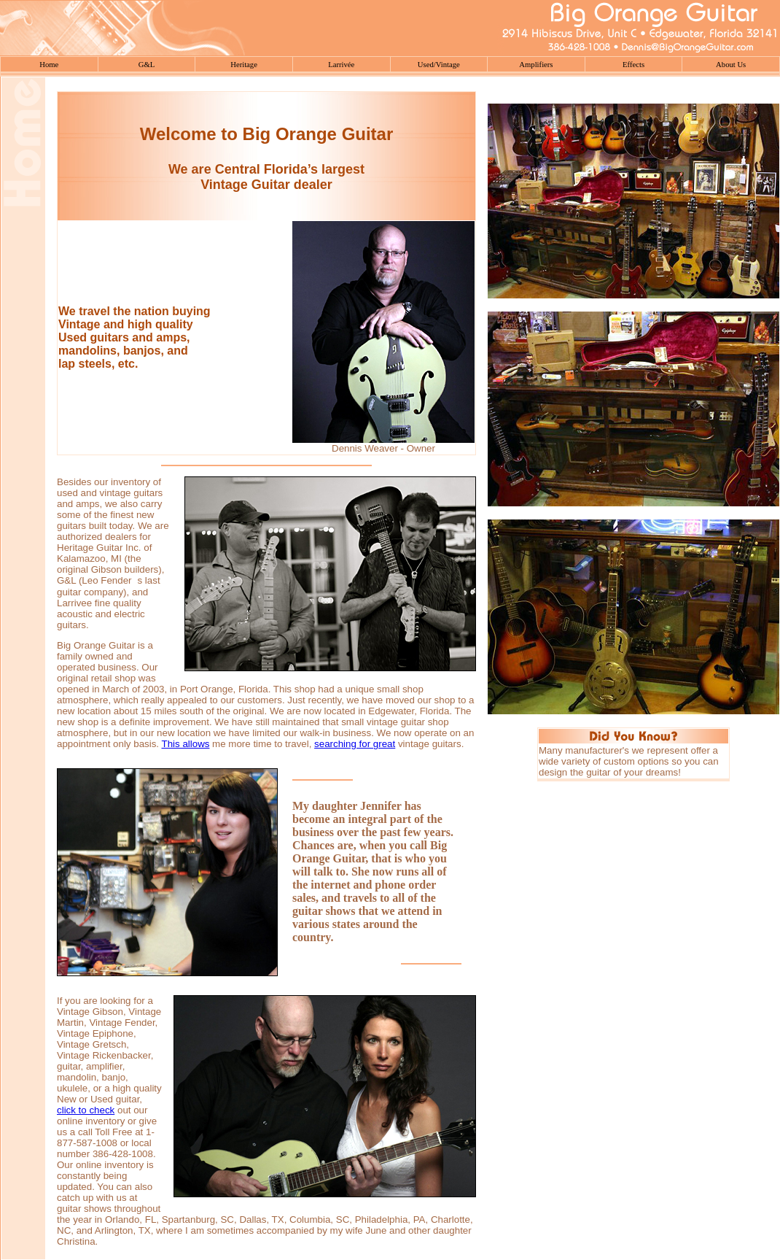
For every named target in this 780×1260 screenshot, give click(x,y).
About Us (731, 65)
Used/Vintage (439, 65)
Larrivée (341, 65)
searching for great (354, 743)
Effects (633, 65)
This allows (186, 743)
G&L (147, 65)
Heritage (243, 65)
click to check (85, 1110)
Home (48, 65)
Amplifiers (536, 65)
